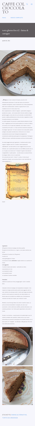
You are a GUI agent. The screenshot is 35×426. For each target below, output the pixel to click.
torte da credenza (10, 418)
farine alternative (19, 415)
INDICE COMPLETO (17, 17)
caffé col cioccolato (13, 8)
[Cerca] (27, 3)
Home (4, 17)
